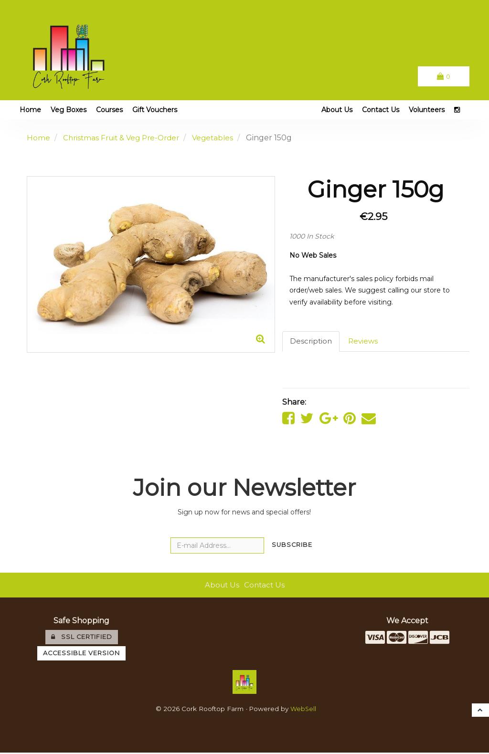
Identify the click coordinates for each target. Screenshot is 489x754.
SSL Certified (81, 638)
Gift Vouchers (154, 109)
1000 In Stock (311, 236)
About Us (336, 109)
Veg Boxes (68, 109)
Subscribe (292, 546)
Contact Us (380, 109)
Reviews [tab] (365, 341)
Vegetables (221, 137)
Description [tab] (311, 341)
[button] (443, 76)
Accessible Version (81, 654)
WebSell (303, 710)
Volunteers (427, 109)
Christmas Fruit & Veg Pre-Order (125, 137)
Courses (109, 109)
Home (30, 109)
